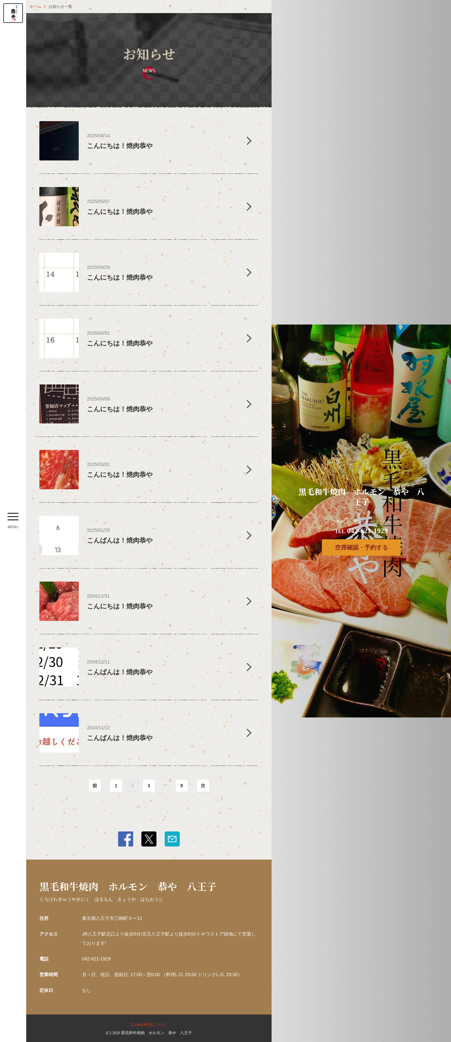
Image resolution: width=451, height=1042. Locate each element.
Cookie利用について (149, 1024)
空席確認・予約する (361, 547)
